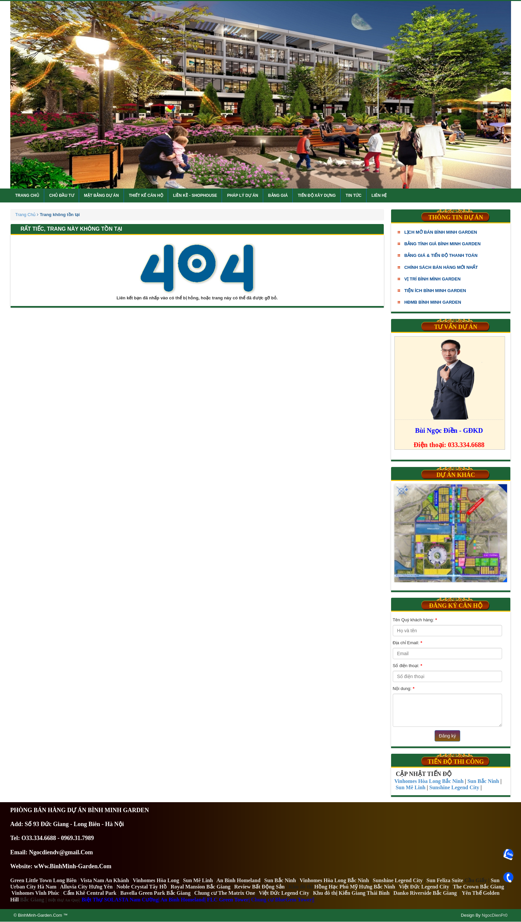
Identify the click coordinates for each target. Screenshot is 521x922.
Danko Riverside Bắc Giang (425, 893)
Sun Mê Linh (198, 880)
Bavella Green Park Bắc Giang (155, 893)
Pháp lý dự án (242, 195)
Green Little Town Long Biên (43, 880)
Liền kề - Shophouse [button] (195, 195)
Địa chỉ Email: (407, 643)
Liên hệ (379, 195)
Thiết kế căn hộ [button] (146, 195)
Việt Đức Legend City (284, 893)
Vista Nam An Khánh (104, 880)
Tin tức (354, 195)
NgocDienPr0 (494, 915)
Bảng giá (278, 195)
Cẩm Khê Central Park (90, 893)
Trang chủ (27, 195)
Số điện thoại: (407, 665)
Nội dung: (403, 688)
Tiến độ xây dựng (317, 195)
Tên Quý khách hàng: (415, 620)
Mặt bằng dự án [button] (101, 195)
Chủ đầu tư (61, 195)
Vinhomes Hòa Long (156, 880)
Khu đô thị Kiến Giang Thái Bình (351, 893)
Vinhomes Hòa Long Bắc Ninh (334, 880)
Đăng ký (447, 735)
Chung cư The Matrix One (224, 893)
